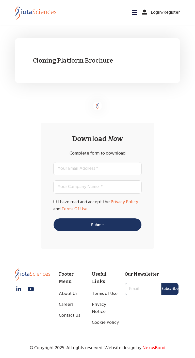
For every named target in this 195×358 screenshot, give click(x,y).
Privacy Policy (124, 202)
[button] (133, 12)
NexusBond (153, 348)
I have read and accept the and (95, 205)
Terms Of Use (74, 209)
